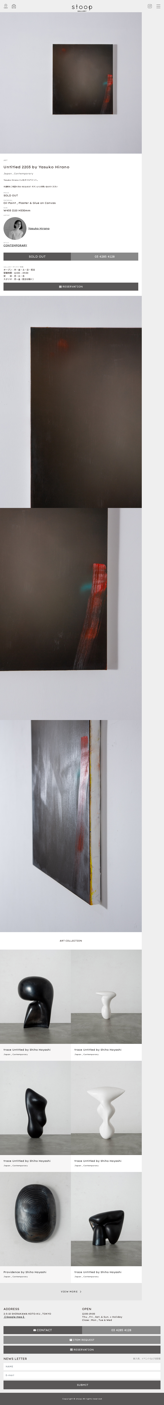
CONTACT (44, 1330)
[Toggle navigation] (158, 6)
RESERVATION (72, 286)
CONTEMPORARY (15, 245)
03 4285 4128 (105, 256)
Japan (8, 173)
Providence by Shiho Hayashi (25, 1272)
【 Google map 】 (14, 1317)
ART (6, 160)
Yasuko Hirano (27, 228)
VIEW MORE (69, 1291)
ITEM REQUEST (84, 1339)
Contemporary (23, 173)
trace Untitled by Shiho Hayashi (27, 1049)
